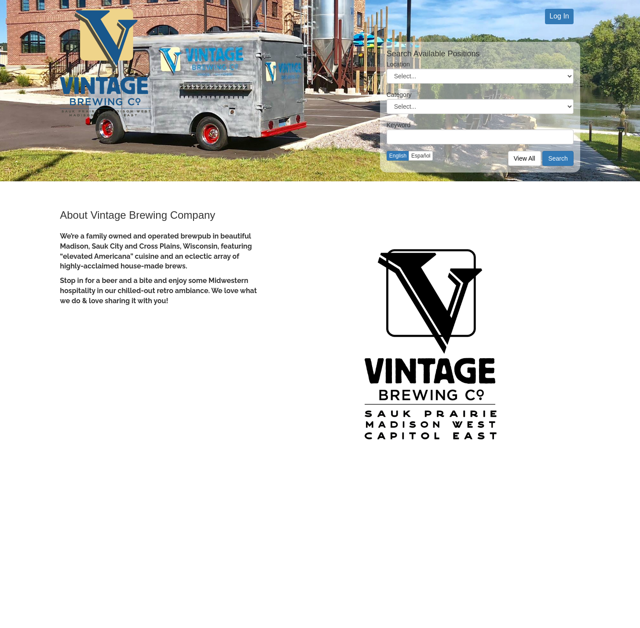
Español (420, 156)
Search (557, 158)
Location (398, 64)
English (397, 156)
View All (524, 158)
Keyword (398, 125)
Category (399, 94)
